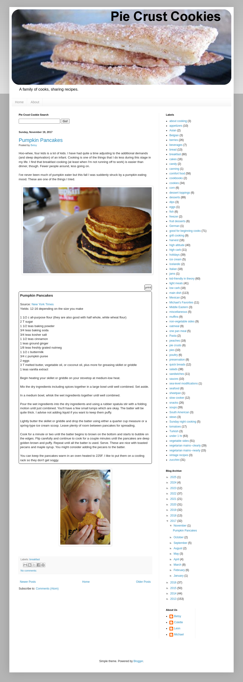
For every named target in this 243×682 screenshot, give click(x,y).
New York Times (43, 304)
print (148, 287)
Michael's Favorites (181, 302)
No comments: (29, 570)
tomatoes (175, 426)
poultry (173, 355)
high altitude (177, 245)
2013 (173, 599)
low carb (174, 288)
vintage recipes (178, 455)
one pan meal (177, 331)
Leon (177, 628)
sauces (173, 378)
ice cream (175, 259)
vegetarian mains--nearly (184, 450)
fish (171, 211)
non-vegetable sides (181, 321)
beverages (175, 145)
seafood (174, 388)
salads (173, 369)
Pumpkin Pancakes (41, 140)
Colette (178, 622)
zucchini (174, 459)
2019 (173, 510)
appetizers (175, 125)
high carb (175, 249)
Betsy (177, 616)
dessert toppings (179, 192)
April (177, 559)
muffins (173, 316)
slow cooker (176, 397)
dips (172, 202)
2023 (173, 488)
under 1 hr (175, 436)
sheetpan (175, 393)
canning (174, 168)
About (35, 102)
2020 (173, 504)
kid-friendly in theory (181, 278)
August (178, 548)
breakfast (34, 559)
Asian (172, 130)
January (179, 575)
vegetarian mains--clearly (185, 445)
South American (179, 412)
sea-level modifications (183, 383)
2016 (173, 582)
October (179, 537)
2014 (173, 593)
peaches (174, 340)
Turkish (174, 431)
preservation (177, 359)
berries (173, 140)
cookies (174, 183)
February (180, 570)
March (178, 564)
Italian (173, 269)
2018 (173, 515)
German (174, 226)
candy (173, 164)
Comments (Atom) (47, 588)
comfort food (177, 173)
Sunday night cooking (182, 421)
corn (172, 187)
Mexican (174, 297)
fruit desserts (177, 221)
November (180, 525)
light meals (176, 283)
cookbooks (176, 178)
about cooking (178, 121)
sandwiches (176, 374)
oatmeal (174, 326)
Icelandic (174, 264)
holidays (174, 254)
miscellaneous (178, 311)
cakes (173, 159)
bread (173, 149)
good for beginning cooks (185, 230)
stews (173, 417)
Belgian (174, 135)
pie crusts (175, 345)
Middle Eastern (178, 307)
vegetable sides (179, 440)
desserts (174, 197)
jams (172, 273)
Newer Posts (28, 581)
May (177, 553)
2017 (173, 521)
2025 (173, 477)
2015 (173, 588)
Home (19, 102)
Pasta (173, 335)
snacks (173, 402)
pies (172, 350)
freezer (173, 216)
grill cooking (176, 235)
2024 (173, 482)
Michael (179, 634)
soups (173, 407)
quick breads (177, 364)
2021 (173, 499)
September (181, 543)
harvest (174, 240)
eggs (172, 207)
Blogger (138, 661)
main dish (175, 293)
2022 (173, 493)
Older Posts (143, 581)
